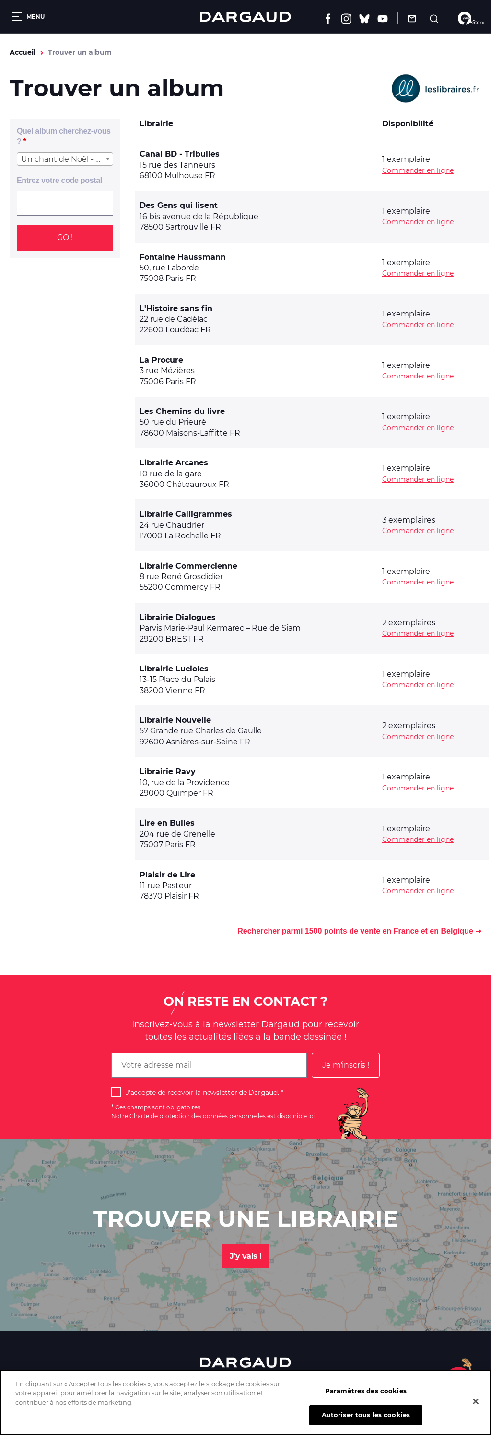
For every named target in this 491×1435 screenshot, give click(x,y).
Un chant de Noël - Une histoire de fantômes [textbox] (67, 159)
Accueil (22, 52)
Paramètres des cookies (366, 1397)
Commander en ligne (418, 170)
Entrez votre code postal (59, 180)
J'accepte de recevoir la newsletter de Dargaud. (202, 1092)
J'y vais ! (246, 1256)
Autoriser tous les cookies (366, 1421)
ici (311, 1115)
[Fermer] (475, 1407)
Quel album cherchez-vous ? (64, 136)
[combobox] (65, 159)
